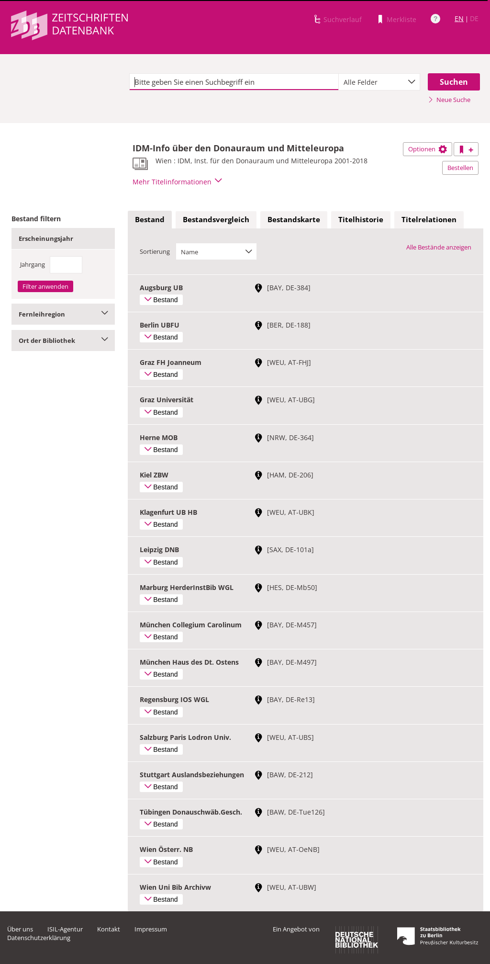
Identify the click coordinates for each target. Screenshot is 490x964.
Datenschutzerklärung (38, 937)
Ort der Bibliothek (63, 340)
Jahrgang (32, 264)
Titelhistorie (360, 219)
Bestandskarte (293, 219)
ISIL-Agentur (65, 929)
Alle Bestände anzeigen (438, 247)
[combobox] (379, 82)
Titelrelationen (429, 219)
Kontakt (108, 929)
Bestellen (460, 167)
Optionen (427, 149)
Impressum (150, 929)
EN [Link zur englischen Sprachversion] (459, 18)
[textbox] (234, 82)
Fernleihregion (63, 314)
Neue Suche (449, 99)
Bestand (150, 219)
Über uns (20, 929)
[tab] (150, 220)
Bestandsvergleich (216, 219)
